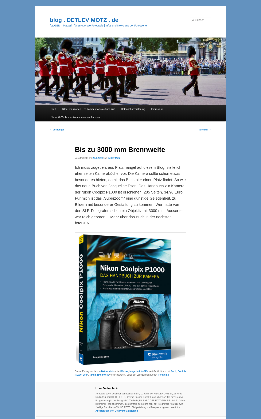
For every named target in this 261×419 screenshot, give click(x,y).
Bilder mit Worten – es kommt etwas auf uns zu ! (88, 109)
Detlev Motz (114, 158)
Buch (173, 371)
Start (53, 109)
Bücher (124, 371)
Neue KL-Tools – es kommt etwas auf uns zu (75, 117)
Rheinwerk (103, 374)
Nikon (93, 374)
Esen (85, 374)
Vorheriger (57, 129)
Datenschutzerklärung (133, 109)
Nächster (204, 129)
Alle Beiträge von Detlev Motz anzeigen (118, 410)
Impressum (157, 109)
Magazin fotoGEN (139, 371)
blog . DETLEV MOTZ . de (84, 20)
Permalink (163, 374)
